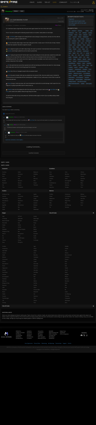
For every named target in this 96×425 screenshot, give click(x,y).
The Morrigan (5, 298)
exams (75, 67)
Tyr (50, 207)
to (91, 53)
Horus (50, 200)
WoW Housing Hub (53, 332)
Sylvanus (36, 296)
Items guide (88, 83)
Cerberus (67, 257)
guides (80, 75)
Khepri (66, 276)
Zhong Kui (20, 242)
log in (9, 109)
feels (89, 59)
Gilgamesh (4, 268)
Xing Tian (51, 187)
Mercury (4, 281)
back (70, 53)
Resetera (29, 335)
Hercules (36, 270)
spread (70, 51)
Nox (19, 231)
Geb (66, 265)
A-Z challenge (9, 25)
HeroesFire (40, 331)
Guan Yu (36, 268)
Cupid (35, 261)
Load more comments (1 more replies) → (14, 139)
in (75, 55)
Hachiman (20, 200)
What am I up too (77, 73)
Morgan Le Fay (5, 283)
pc (78, 53)
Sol (7, 42)
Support (65, 343)
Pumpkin (85, 69)
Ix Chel (19, 227)
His (90, 47)
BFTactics (40, 334)
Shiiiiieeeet (85, 36)
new (70, 47)
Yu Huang (36, 240)
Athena (66, 253)
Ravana (8, 83)
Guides (39, 2)
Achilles (4, 246)
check (82, 47)
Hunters (4, 190)
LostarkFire (40, 332)
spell (78, 47)
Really (74, 49)
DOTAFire (29, 332)
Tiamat (4, 240)
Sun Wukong (11, 36)
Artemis (4, 253)
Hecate (4, 270)
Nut (66, 285)
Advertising (44, 343)
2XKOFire (40, 335)
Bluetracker (52, 337)
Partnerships (59, 343)
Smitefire (75, 75)
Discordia (36, 263)
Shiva (50, 205)
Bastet (3, 174)
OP (76, 32)
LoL (83, 41)
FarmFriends (30, 337)
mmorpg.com (52, 335)
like (72, 55)
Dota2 (87, 30)
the (79, 55)
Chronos (36, 220)
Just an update (72, 25)
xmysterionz (11, 117)
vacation (81, 67)
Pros (84, 45)
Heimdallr (36, 200)
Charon (66, 259)
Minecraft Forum (42, 338)
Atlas (50, 174)
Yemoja (4, 302)
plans (86, 67)
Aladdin (66, 246)
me (91, 65)
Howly (79, 36)
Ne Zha (35, 283)
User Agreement (29, 343)
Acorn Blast (52, 89)
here (70, 36)
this (78, 39)
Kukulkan (4, 278)
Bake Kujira (83, 174)
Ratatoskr (9, 89)
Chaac (74, 65)
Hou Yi (66, 270)
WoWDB (51, 331)
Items (70, 75)
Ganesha (36, 265)
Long (79, 49)
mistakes (74, 41)
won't (80, 57)
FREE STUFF (72, 71)
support (74, 43)
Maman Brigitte (21, 229)
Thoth (35, 238)
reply (74, 59)
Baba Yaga (36, 218)
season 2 (74, 30)
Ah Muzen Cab (5, 194)
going (87, 53)
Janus (35, 274)
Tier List (47, 2)
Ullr (3, 300)
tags (90, 34)
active (70, 59)
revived (87, 55)
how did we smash (82, 81)
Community (63, 2)
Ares (66, 250)
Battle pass (71, 79)
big (69, 41)
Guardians (52, 168)
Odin (3, 287)
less (88, 57)
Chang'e (20, 220)
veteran (78, 63)
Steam (70, 45)
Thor (79, 65)
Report (59, 25)
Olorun (4, 233)
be (69, 55)
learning (80, 30)
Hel (34, 225)
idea (74, 47)
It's (86, 43)
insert (76, 34)
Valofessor (29, 334)
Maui (82, 183)
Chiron (3, 261)
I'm (84, 57)
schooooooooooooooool (83, 61)
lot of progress (23, 25)
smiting (90, 32)
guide (70, 57)
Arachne (4, 172)
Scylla (8, 75)
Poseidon (4, 289)
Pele (66, 287)
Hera (3, 227)
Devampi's (85, 10)
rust (74, 45)
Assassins (5, 168)
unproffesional (72, 63)
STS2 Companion (64, 334)
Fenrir (3, 265)
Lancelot (4, 178)
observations (71, 77)
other (80, 34)
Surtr (82, 205)
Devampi (11, 124)
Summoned (85, 51)
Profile (16, 11)
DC (89, 43)
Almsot (74, 61)
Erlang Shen (83, 196)
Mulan (82, 200)
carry (82, 43)
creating (70, 67)
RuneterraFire (19, 338)
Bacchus (36, 255)
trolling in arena (72, 81)
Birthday (84, 32)
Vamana (67, 207)
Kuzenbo (9, 51)
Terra (82, 185)
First (89, 71)
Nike (50, 203)
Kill (87, 49)
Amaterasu (5, 248)
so (74, 51)
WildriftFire (18, 337)
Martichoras (21, 205)
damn (70, 65)
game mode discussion (74, 83)
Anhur (35, 248)
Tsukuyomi (67, 298)
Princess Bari (37, 289)
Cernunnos (5, 259)
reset (83, 63)
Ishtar (66, 272)
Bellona (4, 257)
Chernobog (5, 198)
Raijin (19, 236)
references (88, 41)
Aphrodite (4, 250)
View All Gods (48, 306)
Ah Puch (20, 216)
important (79, 51)
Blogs (70, 49)
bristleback (71, 32)
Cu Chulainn (68, 196)
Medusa (67, 278)
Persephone (21, 233)
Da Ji (66, 261)
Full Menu (74, 2)
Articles (69, 343)
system (79, 59)
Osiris (35, 287)
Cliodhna (36, 174)
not (69, 43)
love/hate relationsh (81, 71)
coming (82, 39)
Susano (4, 296)
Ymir (35, 302)
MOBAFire (18, 331)
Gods (54, 2)
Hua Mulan (5, 272)
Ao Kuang (4, 218)
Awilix (3, 255)
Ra (65, 289)
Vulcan (35, 300)
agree (88, 45)
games (70, 73)
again (74, 53)
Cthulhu (51, 178)
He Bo (19, 225)
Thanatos (67, 296)
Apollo (35, 250)
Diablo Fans (63, 331)
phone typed (87, 79)
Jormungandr (5, 276)
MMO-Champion (53, 334)
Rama (3, 291)
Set (7, 65)
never (70, 39)
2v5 (80, 32)
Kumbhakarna (52, 183)
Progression (71, 19)
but (78, 43)
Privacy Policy (37, 343)
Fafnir (66, 178)
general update (79, 79)
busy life (87, 77)
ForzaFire (29, 338)
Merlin (35, 281)
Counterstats (19, 335)
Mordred (67, 281)
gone (70, 61)
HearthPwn (51, 338)
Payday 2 (71, 69)
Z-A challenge (16, 25)
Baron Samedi (68, 255)
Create (32, 2)
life (69, 85)
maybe (87, 39)
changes (71, 34)
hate (88, 65)
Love (86, 47)
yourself (74, 36)
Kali (34, 276)
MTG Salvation (41, 337)
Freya (35, 222)
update (82, 83)
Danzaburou (5, 263)
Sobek (8, 48)
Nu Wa (35, 285)
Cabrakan (36, 257)
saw (74, 39)
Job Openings (51, 343)
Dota (79, 41)
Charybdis (36, 196)
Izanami (4, 274)
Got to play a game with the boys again (77, 23)
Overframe (62, 332)
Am (81, 53)
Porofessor (18, 334)
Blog (22, 11)
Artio (35, 253)
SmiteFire (29, 331)
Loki (34, 278)
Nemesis (4, 285)
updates (79, 45)
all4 (91, 30)
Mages (4, 213)
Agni (35, 246)
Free (90, 69)
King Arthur (67, 200)
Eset (66, 263)
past (83, 55)
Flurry (22, 135)
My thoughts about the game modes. (77, 21)
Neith (66, 283)
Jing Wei (67, 274)
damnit (84, 59)
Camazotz (20, 174)
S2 (69, 30)
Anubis (66, 248)
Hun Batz (36, 272)
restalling (89, 63)
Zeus (83, 65)
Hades (66, 268)
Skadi (8, 55)
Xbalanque (67, 300)
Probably (75, 57)
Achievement (78, 69)
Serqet (8, 71)
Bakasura (36, 172)
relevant (85, 34)
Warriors (51, 190)
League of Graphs (20, 332)
